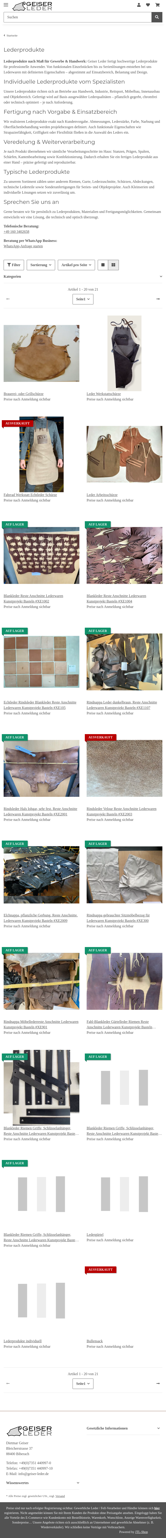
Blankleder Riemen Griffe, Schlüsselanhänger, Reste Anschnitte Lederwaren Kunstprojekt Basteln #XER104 (41, 1238)
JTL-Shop (141, 1532)
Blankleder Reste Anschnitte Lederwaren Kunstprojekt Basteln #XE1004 (116, 598)
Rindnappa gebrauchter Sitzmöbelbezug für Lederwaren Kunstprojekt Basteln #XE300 (118, 918)
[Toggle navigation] (6, 3)
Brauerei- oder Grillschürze (24, 394)
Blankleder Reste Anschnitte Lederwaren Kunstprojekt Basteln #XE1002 (33, 598)
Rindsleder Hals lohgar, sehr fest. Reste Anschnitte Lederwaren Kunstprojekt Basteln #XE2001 (40, 811)
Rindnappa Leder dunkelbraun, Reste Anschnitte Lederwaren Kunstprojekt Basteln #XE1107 (122, 705)
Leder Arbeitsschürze (102, 495)
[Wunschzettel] (148, 5)
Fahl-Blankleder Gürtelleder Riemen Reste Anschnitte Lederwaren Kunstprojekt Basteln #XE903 (119, 1025)
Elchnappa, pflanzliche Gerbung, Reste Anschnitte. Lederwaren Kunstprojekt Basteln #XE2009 (41, 918)
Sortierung (38, 265)
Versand (60, 1496)
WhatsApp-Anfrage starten (23, 246)
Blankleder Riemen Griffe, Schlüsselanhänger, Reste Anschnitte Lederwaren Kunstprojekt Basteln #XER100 (41, 1131)
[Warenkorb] (157, 5)
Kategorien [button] (12, 276)
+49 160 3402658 (16, 232)
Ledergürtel (95, 1235)
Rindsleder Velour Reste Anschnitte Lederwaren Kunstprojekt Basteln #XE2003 (121, 811)
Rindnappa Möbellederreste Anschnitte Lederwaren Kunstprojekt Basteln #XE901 (41, 1024)
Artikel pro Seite (74, 265)
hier (157, 1508)
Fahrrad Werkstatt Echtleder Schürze (30, 495)
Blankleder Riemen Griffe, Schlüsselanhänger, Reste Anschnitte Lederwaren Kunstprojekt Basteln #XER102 (124, 1131)
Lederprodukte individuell (23, 1341)
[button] (138, 5)
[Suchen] (78, 17)
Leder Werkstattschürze (104, 394)
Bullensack (95, 1341)
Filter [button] (13, 265)
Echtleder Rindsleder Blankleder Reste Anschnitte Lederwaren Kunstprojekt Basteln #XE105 (40, 705)
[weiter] (158, 299)
